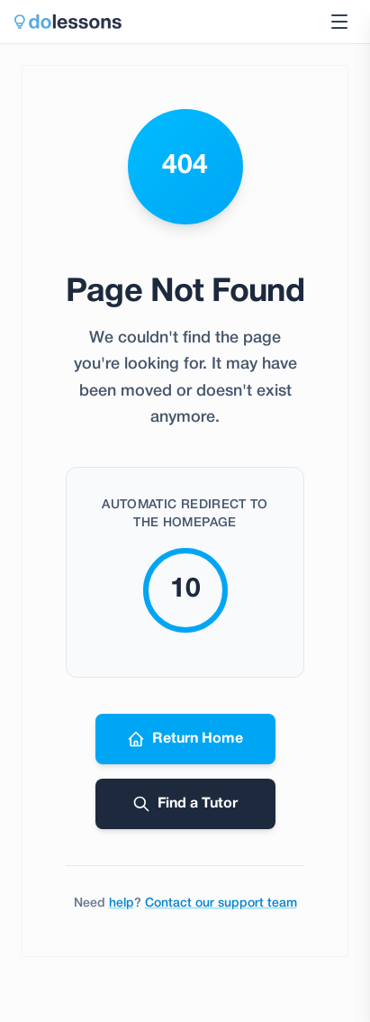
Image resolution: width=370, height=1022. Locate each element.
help (121, 903)
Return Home (185, 739)
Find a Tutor (185, 804)
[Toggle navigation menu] (339, 21)
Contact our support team (221, 903)
